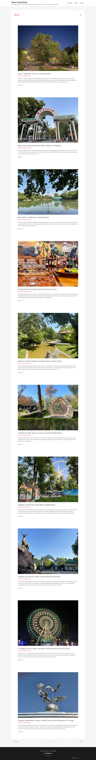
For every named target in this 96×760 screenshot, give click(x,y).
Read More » (21, 85)
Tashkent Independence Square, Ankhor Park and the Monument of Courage (46, 720)
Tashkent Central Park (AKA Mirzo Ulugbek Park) (36, 505)
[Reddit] (51, 753)
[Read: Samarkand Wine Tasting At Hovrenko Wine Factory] (48, 263)
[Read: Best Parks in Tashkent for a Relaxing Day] (48, 192)
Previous (15, 741)
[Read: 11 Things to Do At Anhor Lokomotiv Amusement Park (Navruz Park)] (48, 623)
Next (81, 741)
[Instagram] (44, 753)
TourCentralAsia (19, 2)
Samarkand (20, 291)
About (76, 3)
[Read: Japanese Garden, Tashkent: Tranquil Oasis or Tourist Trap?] (48, 335)
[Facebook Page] (49, 753)
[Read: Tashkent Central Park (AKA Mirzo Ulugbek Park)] (48, 479)
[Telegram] (48, 753)
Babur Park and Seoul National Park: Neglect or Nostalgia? (39, 145)
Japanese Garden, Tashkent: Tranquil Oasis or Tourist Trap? (40, 361)
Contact (82, 3)
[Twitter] (46, 753)
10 (55, 741)
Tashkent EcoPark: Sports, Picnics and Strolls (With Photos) (40, 433)
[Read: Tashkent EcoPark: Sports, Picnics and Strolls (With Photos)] (48, 407)
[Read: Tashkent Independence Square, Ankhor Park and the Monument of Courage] (48, 695)
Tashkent (20, 76)
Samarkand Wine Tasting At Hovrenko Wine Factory (37, 289)
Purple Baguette (82, 757)
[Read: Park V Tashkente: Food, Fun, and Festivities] (48, 48)
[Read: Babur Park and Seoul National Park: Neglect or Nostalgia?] (48, 120)
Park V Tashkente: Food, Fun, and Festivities (34, 74)
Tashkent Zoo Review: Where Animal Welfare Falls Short (39, 577)
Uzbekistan (70, 3)
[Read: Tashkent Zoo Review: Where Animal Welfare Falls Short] (48, 551)
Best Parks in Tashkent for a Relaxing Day (33, 217)
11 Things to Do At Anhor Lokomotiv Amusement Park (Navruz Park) (44, 648)
